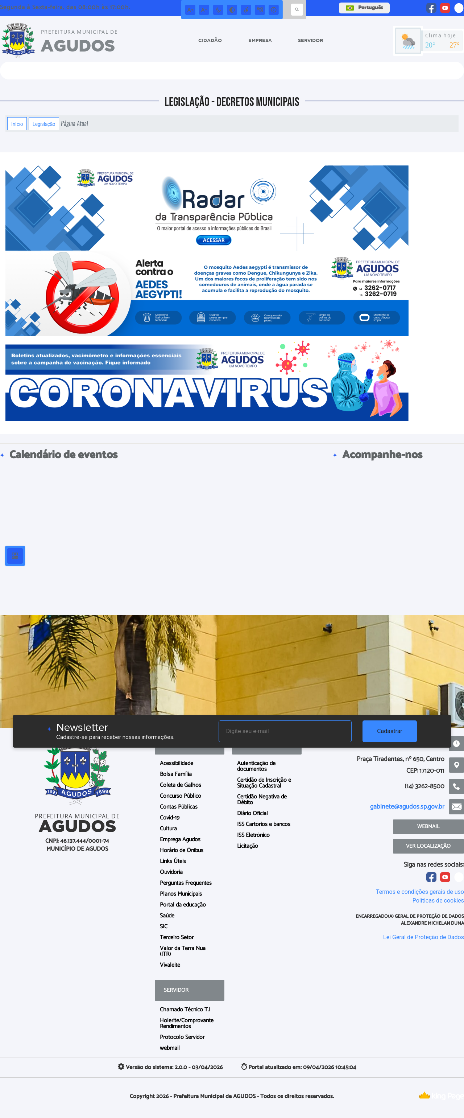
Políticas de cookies (438, 900)
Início (17, 123)
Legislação (44, 123)
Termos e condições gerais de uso (420, 891)
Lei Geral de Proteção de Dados (423, 937)
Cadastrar (389, 731)
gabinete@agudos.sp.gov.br (407, 806)
